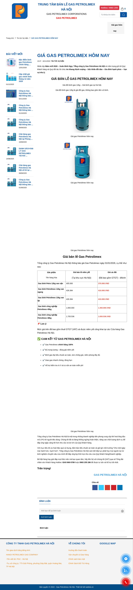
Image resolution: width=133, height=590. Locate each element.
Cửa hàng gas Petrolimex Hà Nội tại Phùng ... (25, 136)
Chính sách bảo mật (76, 559)
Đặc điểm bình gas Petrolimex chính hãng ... (25, 62)
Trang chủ (10, 38)
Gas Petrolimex (92, 263)
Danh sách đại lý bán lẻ (69, 26)
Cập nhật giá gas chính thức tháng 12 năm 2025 (25, 77)
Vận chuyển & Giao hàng (78, 555)
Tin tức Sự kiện (22, 38)
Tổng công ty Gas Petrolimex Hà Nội (52, 436)
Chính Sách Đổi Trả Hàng (78, 563)
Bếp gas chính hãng (94, 26)
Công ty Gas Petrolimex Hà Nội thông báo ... (26, 93)
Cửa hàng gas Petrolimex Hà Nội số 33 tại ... (25, 167)
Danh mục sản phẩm (43, 26)
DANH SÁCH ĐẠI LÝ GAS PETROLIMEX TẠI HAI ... (26, 152)
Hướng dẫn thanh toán (77, 550)
